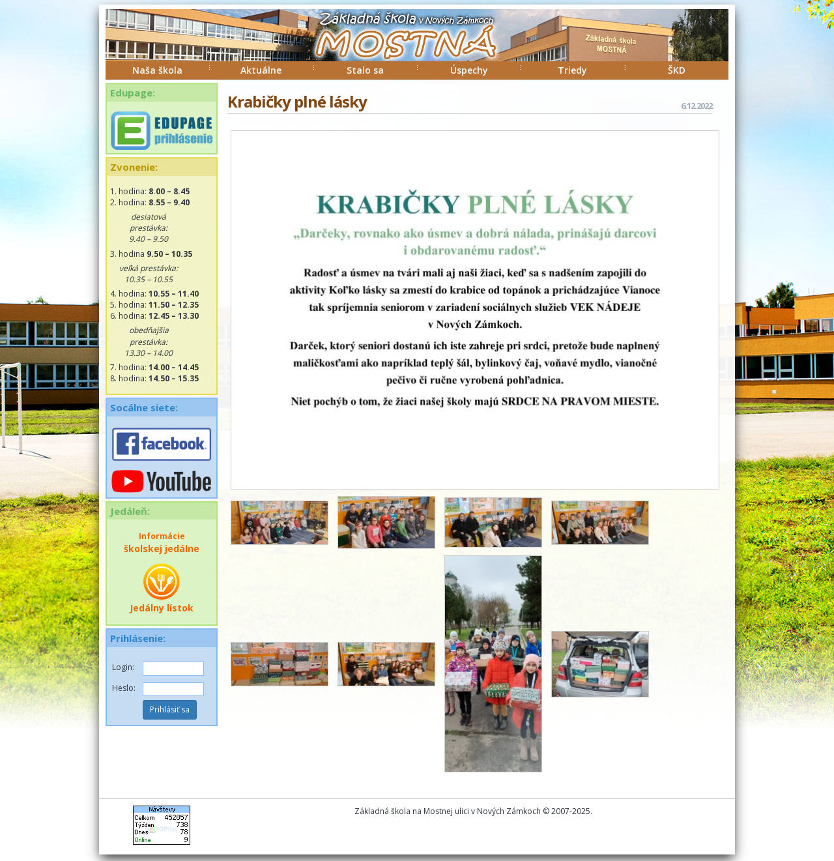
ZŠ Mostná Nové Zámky (392, 48)
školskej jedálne (161, 543)
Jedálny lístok (162, 588)
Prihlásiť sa (170, 709)
